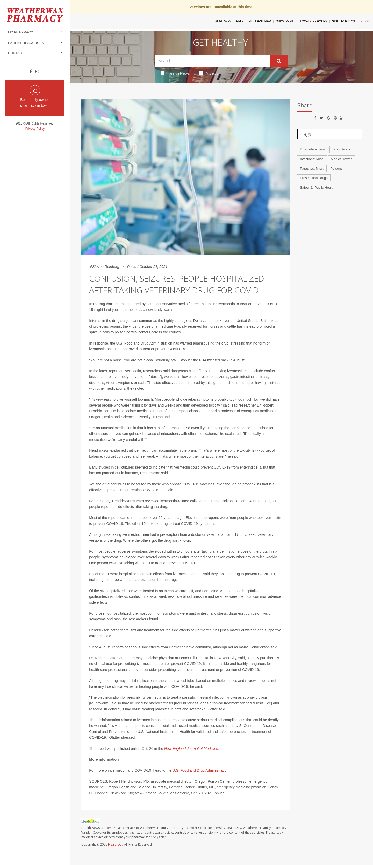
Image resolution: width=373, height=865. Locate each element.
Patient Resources (26, 43)
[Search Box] (212, 61)
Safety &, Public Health (317, 187)
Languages (222, 21)
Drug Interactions (313, 149)
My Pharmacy (20, 32)
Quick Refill (285, 21)
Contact (16, 53)
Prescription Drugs (314, 178)
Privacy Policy (35, 129)
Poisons (336, 168)
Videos (208, 73)
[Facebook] (31, 72)
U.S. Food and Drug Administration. (200, 770)
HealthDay (115, 844)
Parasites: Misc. (312, 168)
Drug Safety (341, 149)
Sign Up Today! (343, 21)
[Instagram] (37, 72)
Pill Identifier (259, 21)
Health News (175, 73)
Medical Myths (341, 159)
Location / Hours (313, 21)
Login (364, 21)
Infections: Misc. (312, 159)
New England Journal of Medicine (191, 748)
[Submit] (279, 61)
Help (240, 21)
